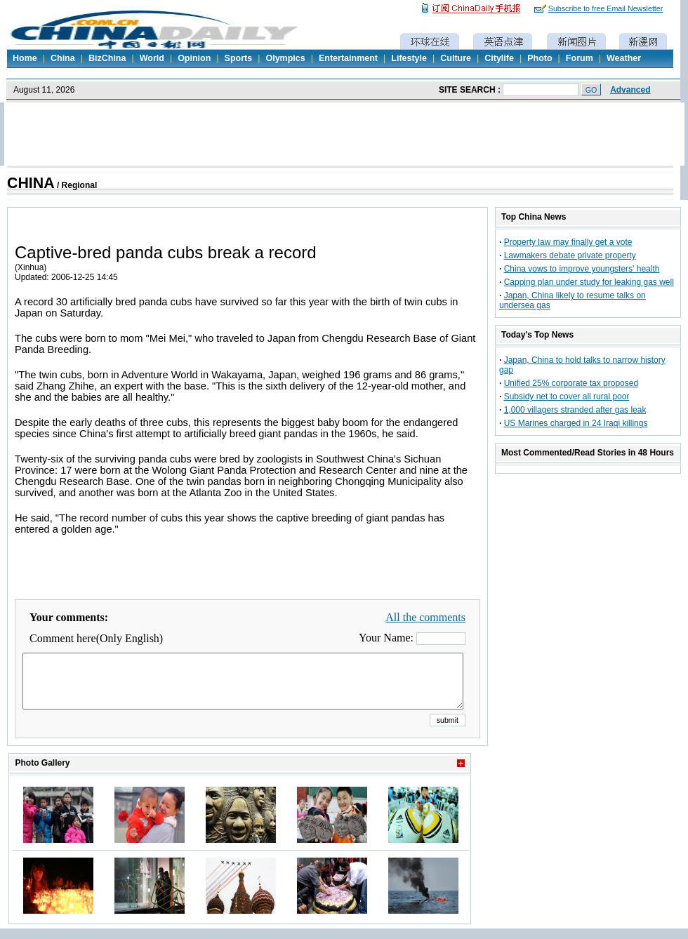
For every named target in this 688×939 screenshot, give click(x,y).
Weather (624, 58)
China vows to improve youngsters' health (582, 269)
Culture (455, 58)
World (152, 58)
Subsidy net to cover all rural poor (567, 396)
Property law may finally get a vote (568, 242)
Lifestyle (409, 58)
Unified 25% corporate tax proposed (571, 383)
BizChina (107, 58)
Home (25, 58)
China (63, 58)
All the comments (425, 617)
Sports (239, 58)
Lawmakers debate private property (570, 255)
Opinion (194, 58)
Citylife (499, 58)
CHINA (31, 183)
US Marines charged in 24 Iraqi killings (576, 423)
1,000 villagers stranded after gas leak (575, 410)
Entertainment (348, 58)
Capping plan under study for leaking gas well (589, 282)
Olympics (285, 58)
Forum (579, 58)
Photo (539, 58)
